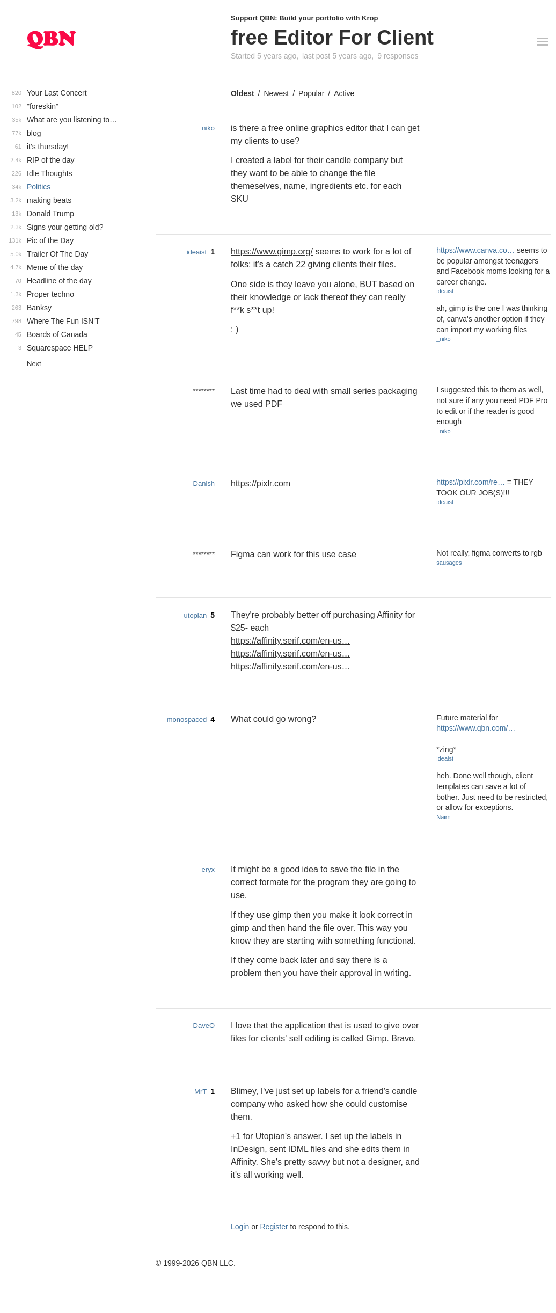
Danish (204, 483)
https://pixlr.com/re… (470, 482)
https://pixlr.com (260, 483)
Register (274, 1226)
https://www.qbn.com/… (475, 728)
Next (34, 363)
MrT (200, 1092)
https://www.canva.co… (475, 250)
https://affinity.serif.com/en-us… (290, 640)
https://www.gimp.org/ (272, 251)
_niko (206, 128)
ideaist (197, 252)
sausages (449, 562)
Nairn (443, 817)
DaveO (204, 1026)
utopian (195, 615)
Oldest (242, 93)
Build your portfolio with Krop (328, 18)
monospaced (187, 720)
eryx (208, 869)
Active (344, 93)
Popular (311, 93)
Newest (276, 93)
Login (240, 1226)
